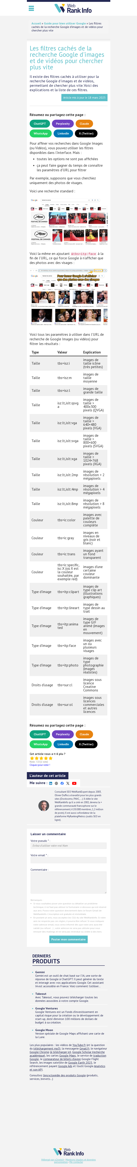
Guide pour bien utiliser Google (65, 23)
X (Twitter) (86, 133)
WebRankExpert (80, 791)
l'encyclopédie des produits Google (64, 1075)
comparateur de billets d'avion (62, 1059)
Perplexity (63, 123)
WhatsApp (41, 133)
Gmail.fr (84, 1048)
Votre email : (39, 855)
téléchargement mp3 (46, 1048)
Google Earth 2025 (80, 1062)
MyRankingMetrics (76, 816)
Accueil (36, 23)
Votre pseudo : (40, 841)
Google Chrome (39, 1052)
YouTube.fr (79, 1045)
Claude (84, 123)
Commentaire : (40, 869)
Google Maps (67, 1055)
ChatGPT (40, 123)
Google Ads (65, 1066)
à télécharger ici (60, 1052)
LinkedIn (63, 133)
